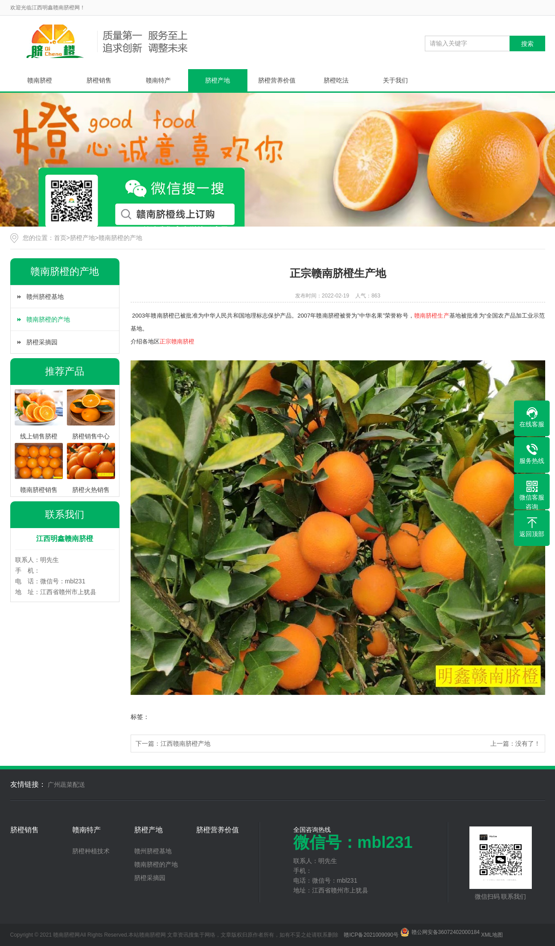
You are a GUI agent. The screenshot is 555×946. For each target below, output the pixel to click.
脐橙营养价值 (277, 80)
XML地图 (492, 935)
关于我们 (395, 80)
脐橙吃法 (336, 80)
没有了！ (527, 743)
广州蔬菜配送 (66, 784)
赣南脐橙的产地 (120, 237)
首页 (60, 237)
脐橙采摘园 (42, 342)
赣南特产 (158, 80)
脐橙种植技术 (91, 851)
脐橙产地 (217, 80)
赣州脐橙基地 (45, 296)
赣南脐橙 (39, 80)
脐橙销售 (98, 80)
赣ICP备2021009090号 (371, 935)
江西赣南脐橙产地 (185, 743)
